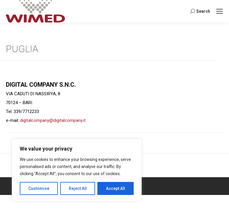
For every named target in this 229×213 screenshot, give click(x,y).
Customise (38, 188)
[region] (77, 170)
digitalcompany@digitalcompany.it (53, 120)
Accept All (115, 188)
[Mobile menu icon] (219, 11)
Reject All (78, 188)
